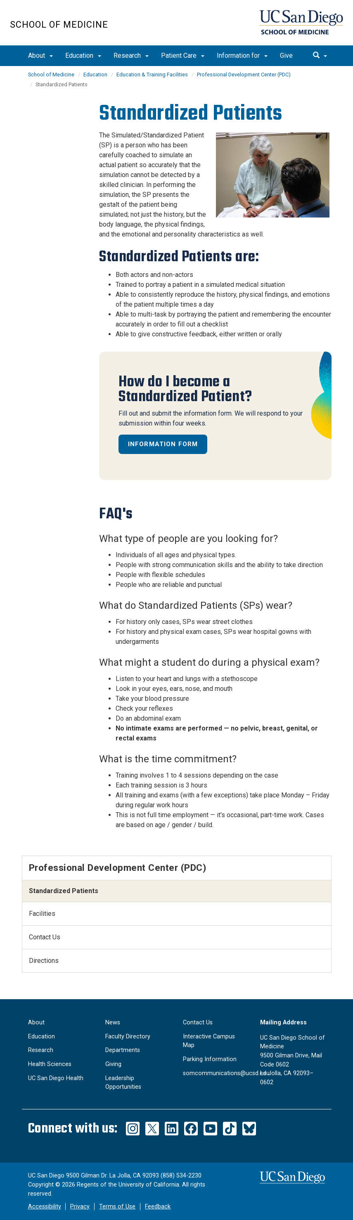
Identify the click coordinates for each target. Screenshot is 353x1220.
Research (131, 55)
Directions (44, 961)
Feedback (158, 1206)
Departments (122, 1050)
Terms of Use (117, 1206)
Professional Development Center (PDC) (244, 74)
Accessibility (44, 1206)
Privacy (80, 1206)
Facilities (42, 913)
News (112, 1022)
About (40, 55)
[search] (320, 55)
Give (286, 55)
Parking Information (210, 1059)
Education (83, 55)
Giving (113, 1064)
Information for (242, 55)
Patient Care (182, 55)
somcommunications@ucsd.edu (226, 1073)
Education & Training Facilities (152, 74)
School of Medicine (59, 24)
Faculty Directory (127, 1036)
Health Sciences (49, 1064)
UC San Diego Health (55, 1078)
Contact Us (44, 937)
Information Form (163, 444)
